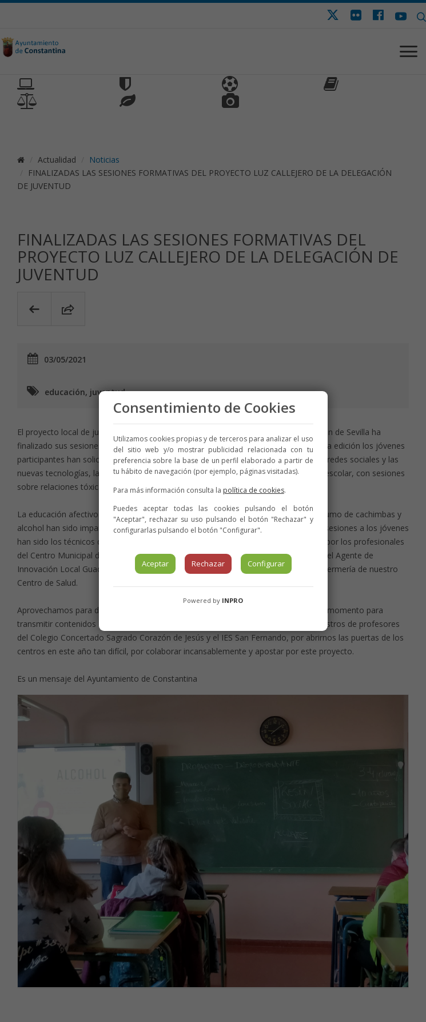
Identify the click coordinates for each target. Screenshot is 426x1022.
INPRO (232, 600)
